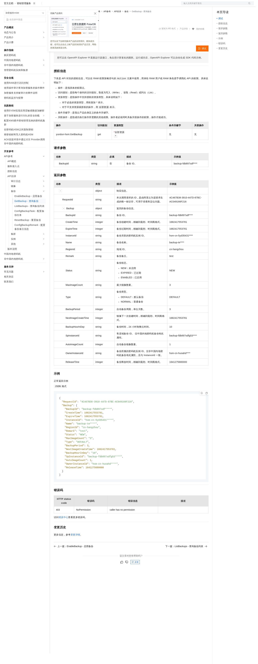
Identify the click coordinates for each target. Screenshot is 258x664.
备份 (126, 22)
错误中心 (63, 531)
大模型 (34, 5)
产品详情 (184, 39)
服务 (98, 5)
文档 (213, 5)
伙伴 (90, 5)
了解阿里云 (109, 5)
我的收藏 (200, 39)
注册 (236, 5)
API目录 (117, 22)
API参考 (107, 22)
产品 (43, 5)
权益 (63, 5)
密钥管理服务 (24, 14)
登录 (248, 5)
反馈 (135, 576)
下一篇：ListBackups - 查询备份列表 (186, 560)
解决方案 (53, 5)
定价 (71, 5)
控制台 (228, 5)
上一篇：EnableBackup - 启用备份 (73, 560)
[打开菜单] (5, 5)
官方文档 (8, 14)
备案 (220, 5)
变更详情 (75, 549)
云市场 (80, 5)
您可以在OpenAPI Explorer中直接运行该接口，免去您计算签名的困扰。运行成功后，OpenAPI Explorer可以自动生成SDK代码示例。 (130, 68)
